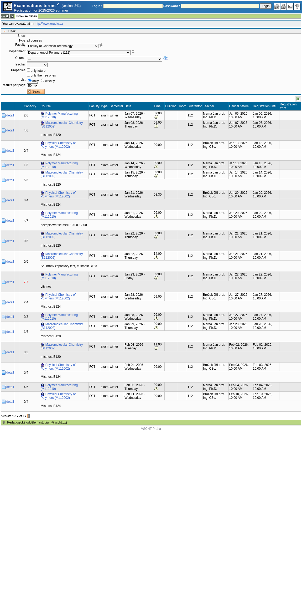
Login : (97, 6)
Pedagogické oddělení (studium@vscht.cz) (37, 422)
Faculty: (20, 45)
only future (38, 71)
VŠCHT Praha (151, 429)
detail (10, 115)
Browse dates (26, 16)
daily (35, 81)
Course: (20, 58)
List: (23, 79)
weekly (50, 81)
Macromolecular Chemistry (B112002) (62, 124)
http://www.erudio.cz (49, 24)
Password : (171, 6)
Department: (17, 51)
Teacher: (20, 64)
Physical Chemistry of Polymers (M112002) (58, 145)
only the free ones (43, 75)
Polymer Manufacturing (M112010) (59, 115)
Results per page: (14, 85)
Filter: (12, 31)
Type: (22, 40)
